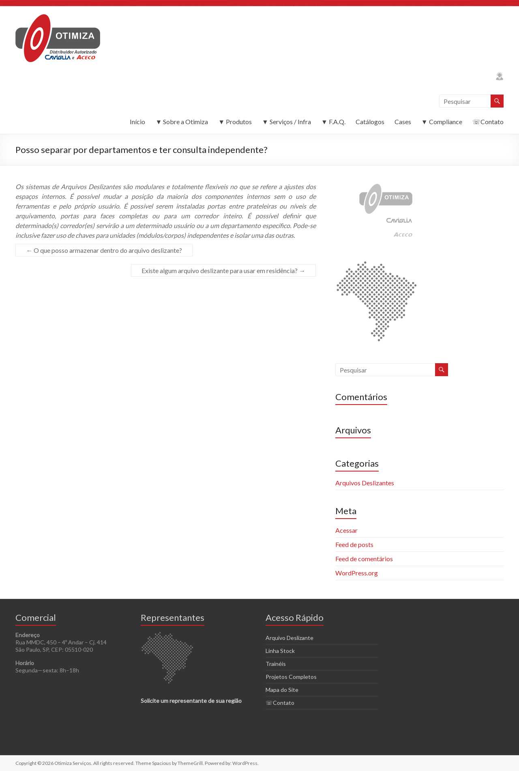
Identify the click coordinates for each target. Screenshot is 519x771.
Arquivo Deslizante (289, 637)
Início (137, 121)
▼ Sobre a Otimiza (181, 121)
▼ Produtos (235, 121)
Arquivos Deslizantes (364, 483)
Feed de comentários (364, 558)
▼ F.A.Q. (333, 121)
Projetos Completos (291, 676)
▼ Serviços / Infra (286, 121)
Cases (403, 121)
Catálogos (370, 121)
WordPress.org (356, 573)
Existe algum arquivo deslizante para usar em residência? (223, 270)
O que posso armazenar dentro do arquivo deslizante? (104, 250)
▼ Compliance (441, 121)
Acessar (346, 530)
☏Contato (488, 121)
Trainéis (276, 663)
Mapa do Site (282, 689)
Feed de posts (354, 544)
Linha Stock (280, 650)
